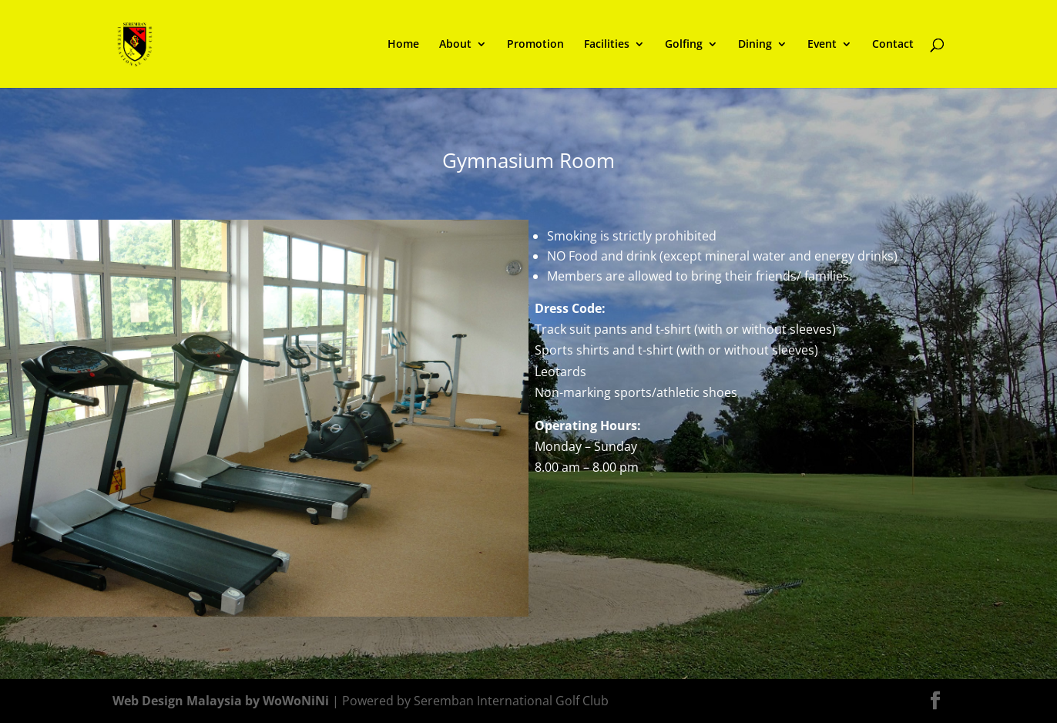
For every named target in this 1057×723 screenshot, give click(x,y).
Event (822, 45)
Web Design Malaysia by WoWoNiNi (222, 700)
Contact (893, 45)
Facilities (606, 45)
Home (403, 45)
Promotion (535, 45)
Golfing (684, 45)
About (455, 45)
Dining (755, 45)
